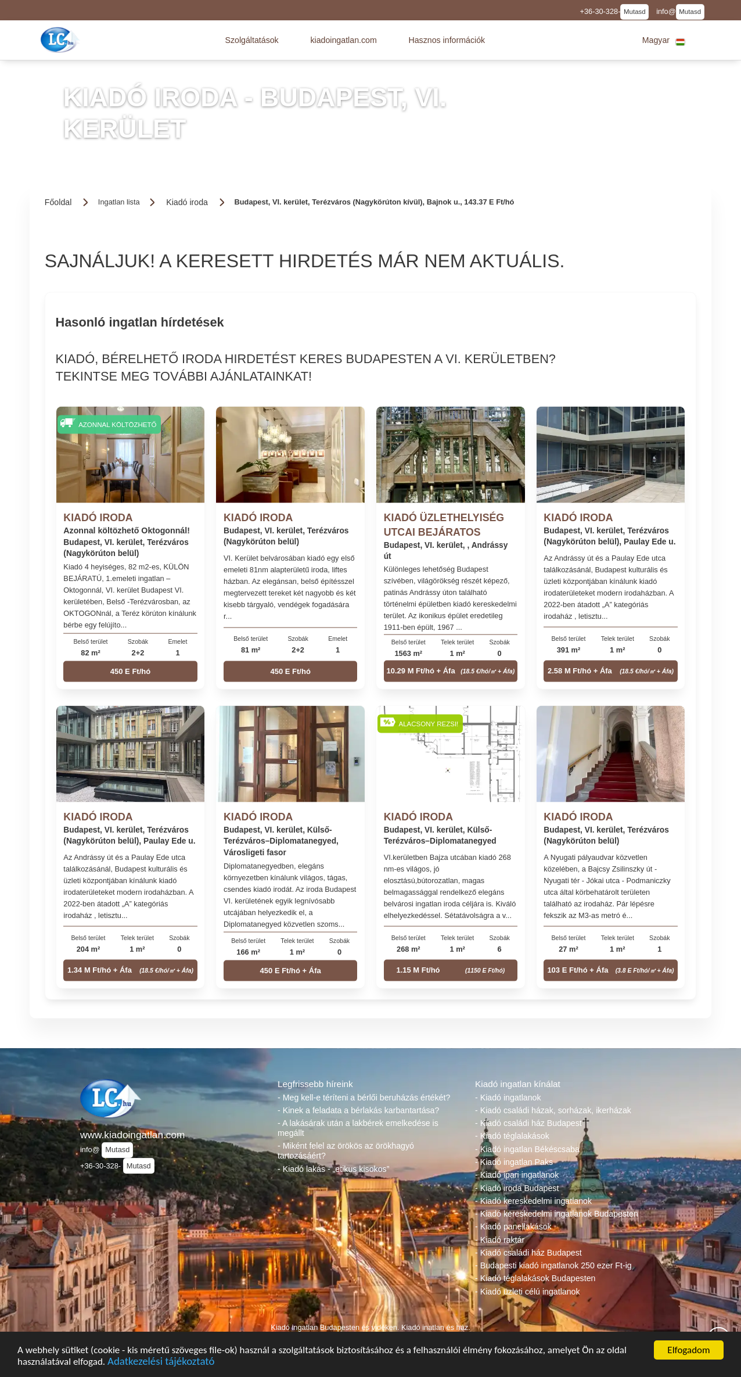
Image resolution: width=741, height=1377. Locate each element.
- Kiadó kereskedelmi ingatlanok (533, 1201)
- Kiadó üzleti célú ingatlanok (527, 1291)
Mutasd (635, 11)
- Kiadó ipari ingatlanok (517, 1174)
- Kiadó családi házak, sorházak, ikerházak (553, 1110)
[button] (251, 40)
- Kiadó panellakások (513, 1226)
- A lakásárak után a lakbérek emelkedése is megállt (358, 1128)
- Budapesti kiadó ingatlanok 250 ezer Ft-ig (553, 1265)
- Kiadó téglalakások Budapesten (535, 1278)
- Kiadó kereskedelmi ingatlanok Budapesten (556, 1213)
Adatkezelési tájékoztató (160, 1362)
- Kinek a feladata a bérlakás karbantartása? (358, 1110)
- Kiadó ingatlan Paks (514, 1162)
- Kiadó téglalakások (512, 1136)
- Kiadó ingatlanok (508, 1097)
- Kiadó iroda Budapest (517, 1188)
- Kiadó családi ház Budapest (528, 1123)
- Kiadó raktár (499, 1240)
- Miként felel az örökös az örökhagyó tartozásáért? (346, 1150)
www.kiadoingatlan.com (132, 1135)
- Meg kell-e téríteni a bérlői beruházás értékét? (364, 1097)
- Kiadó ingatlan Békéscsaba (527, 1149)
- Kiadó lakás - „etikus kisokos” (333, 1169)
